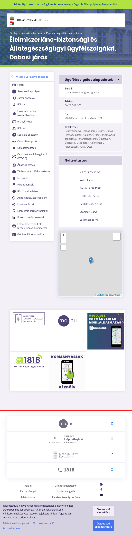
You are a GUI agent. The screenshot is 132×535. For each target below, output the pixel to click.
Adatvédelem (28, 497)
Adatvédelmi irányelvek (16, 523)
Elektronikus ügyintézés (66, 497)
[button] (91, 260)
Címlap (13, 33)
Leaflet (98, 295)
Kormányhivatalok (26, 20)
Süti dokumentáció (43, 523)
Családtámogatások (66, 485)
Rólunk (28, 485)
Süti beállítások (11, 528)
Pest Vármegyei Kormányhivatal (64, 33)
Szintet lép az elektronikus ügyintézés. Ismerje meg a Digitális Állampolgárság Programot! (66, 4)
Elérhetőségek (28, 491)
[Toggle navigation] (118, 20)
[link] (90, 79)
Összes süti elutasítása (103, 511)
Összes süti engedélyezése (103, 525)
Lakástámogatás (66, 491)
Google (118, 295)
